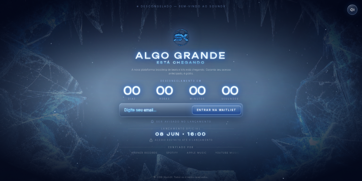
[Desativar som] (352, 10)
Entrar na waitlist (217, 109)
